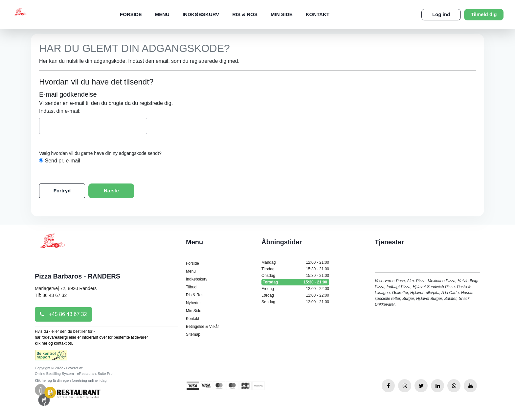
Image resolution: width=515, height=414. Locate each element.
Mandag (295, 262)
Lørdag (295, 295)
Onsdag (295, 275)
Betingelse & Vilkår (202, 326)
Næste (111, 190)
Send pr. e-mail (62, 160)
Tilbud (191, 287)
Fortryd (62, 190)
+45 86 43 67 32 (63, 314)
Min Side (282, 14)
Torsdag (295, 282)
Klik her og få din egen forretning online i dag (70, 380)
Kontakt (317, 14)
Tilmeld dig (484, 14)
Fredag (295, 288)
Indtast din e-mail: (59, 111)
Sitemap (193, 334)
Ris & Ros (245, 14)
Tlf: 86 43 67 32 (51, 295)
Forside (131, 14)
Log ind (441, 14)
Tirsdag (295, 269)
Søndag (295, 302)
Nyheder (193, 303)
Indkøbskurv (201, 14)
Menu (162, 14)
